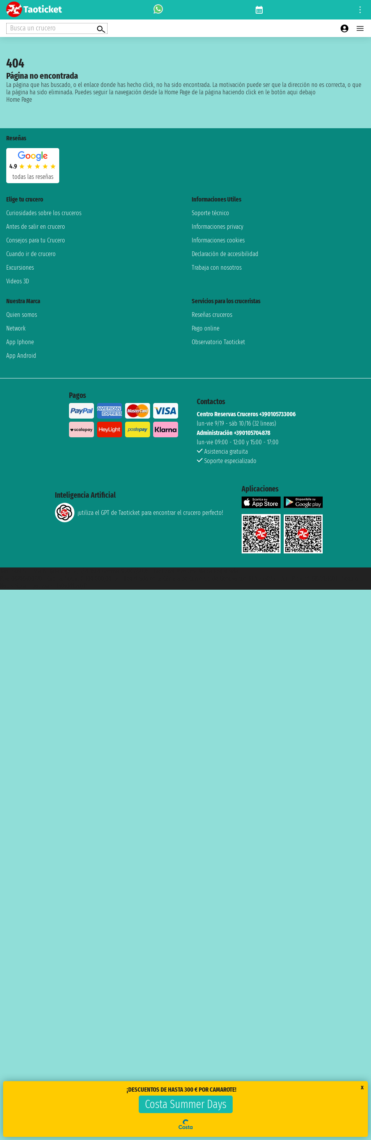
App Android (21, 355)
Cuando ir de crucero (31, 254)
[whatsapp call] (158, 9)
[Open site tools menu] (360, 9)
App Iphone (20, 342)
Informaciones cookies (218, 240)
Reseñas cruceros (212, 314)
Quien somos (21, 314)
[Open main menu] (360, 28)
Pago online (205, 328)
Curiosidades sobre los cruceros (43, 213)
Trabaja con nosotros (217, 267)
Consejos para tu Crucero (35, 240)
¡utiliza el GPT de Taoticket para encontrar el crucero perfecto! (139, 512)
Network (16, 328)
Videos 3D (17, 281)
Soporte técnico (210, 213)
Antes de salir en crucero (35, 226)
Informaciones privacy (217, 226)
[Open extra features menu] (57, 28)
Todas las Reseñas (32, 176)
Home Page (19, 99)
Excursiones (20, 267)
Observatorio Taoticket (218, 342)
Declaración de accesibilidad (225, 254)
